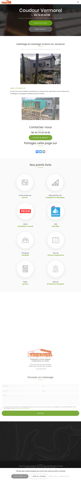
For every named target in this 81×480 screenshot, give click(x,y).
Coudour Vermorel (25, 49)
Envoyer (40, 413)
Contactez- (40, 23)
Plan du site (39, 467)
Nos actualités (34, 49)
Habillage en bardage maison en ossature (49, 49)
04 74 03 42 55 (42, 15)
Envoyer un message (40, 137)
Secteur (53, 467)
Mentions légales (30, 467)
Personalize (54, 476)
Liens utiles (47, 467)
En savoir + (41, 464)
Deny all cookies (39, 476)
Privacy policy (65, 476)
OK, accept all (19, 476)
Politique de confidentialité (22, 408)
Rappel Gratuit (40, 29)
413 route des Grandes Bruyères (40, 18)
